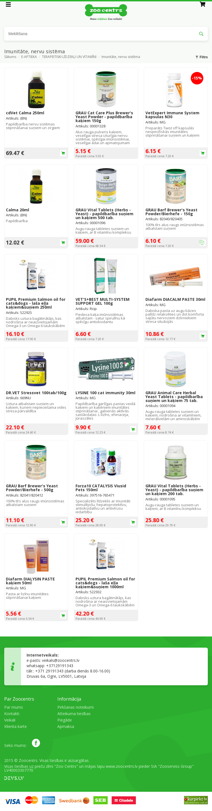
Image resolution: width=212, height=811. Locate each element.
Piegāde (64, 720)
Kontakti (11, 713)
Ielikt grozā (63, 153)
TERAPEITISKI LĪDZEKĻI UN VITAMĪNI (69, 57)
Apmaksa (65, 726)
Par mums (13, 707)
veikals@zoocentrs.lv (60, 660)
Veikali (9, 720)
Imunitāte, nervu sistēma (121, 57)
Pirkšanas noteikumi (75, 707)
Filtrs (201, 57)
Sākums (10, 57)
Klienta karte (15, 726)
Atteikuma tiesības (74, 713)
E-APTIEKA (29, 57)
